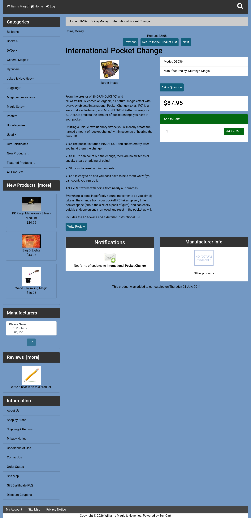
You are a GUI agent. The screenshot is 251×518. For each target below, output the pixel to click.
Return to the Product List (159, 42)
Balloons (13, 32)
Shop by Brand (16, 420)
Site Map (13, 476)
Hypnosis (13, 69)
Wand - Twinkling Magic (31, 278)
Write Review (76, 226)
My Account (14, 509)
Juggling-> (14, 88)
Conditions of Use (19, 448)
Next (186, 42)
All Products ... (17, 172)
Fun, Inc (31, 332)
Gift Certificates (17, 144)
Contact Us (14, 457)
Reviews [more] (23, 357)
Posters (12, 116)
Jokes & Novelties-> (20, 78)
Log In (52, 6)
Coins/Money (99, 21)
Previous (131, 42)
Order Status (15, 467)
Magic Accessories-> (21, 97)
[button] (240, 6)
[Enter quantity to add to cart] (194, 131)
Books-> (12, 41)
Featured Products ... (21, 163)
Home (37, 6)
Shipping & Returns (20, 429)
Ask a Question (172, 87)
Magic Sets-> (15, 106)
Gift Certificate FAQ (20, 485)
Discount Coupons (19, 495)
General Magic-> (18, 60)
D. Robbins (31, 328)
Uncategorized (17, 125)
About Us (13, 410)
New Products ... (18, 153)
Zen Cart (165, 515)
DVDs (83, 21)
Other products (204, 273)
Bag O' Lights (31, 243)
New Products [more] (29, 185)
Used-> (11, 135)
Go (31, 342)
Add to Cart (234, 131)
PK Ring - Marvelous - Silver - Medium (31, 208)
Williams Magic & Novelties (123, 515)
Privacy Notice (16, 438)
